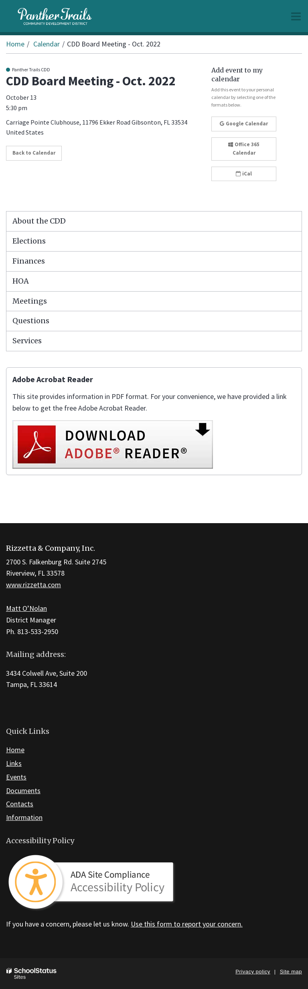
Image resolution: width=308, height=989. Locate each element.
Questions (30, 320)
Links (14, 763)
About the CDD (39, 221)
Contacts (19, 803)
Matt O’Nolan (26, 608)
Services (27, 340)
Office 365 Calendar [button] (243, 148)
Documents (23, 790)
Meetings (29, 301)
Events (16, 777)
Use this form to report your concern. (187, 924)
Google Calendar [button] (244, 123)
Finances (28, 261)
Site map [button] (291, 972)
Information (24, 817)
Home (15, 43)
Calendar (46, 43)
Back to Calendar (33, 152)
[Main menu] (296, 16)
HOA (20, 281)
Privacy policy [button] (252, 972)
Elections (29, 241)
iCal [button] (244, 173)
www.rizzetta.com (33, 584)
